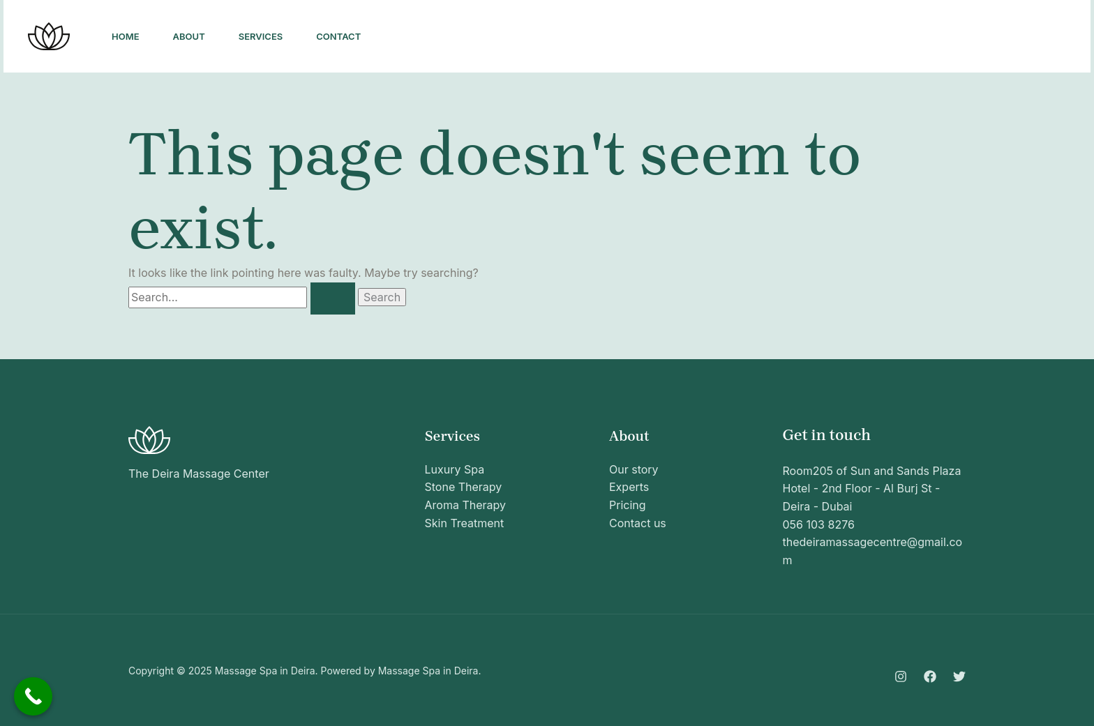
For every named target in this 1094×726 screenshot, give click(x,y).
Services (261, 36)
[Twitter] (931, 37)
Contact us (637, 523)
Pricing (627, 505)
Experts (629, 487)
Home (126, 36)
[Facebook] (900, 37)
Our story (634, 469)
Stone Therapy (463, 487)
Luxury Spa (455, 469)
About (189, 36)
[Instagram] (869, 37)
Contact (338, 36)
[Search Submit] (332, 298)
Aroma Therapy (466, 505)
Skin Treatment (464, 523)
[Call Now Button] (33, 696)
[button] (1014, 36)
